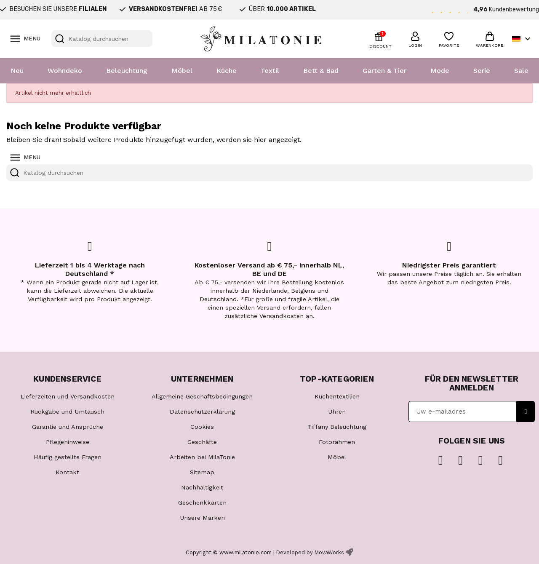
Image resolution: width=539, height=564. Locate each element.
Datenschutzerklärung (202, 411)
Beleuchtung (126, 71)
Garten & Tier (384, 71)
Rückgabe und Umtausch (67, 411)
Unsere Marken (202, 517)
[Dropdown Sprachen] (522, 39)
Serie (481, 71)
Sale (521, 71)
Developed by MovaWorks (310, 552)
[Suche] (101, 38)
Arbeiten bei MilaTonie (202, 457)
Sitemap (202, 472)
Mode (439, 71)
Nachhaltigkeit (202, 487)
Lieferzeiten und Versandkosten (68, 396)
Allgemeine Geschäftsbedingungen (202, 396)
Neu (17, 71)
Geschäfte (202, 441)
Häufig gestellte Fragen (67, 457)
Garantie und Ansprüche (67, 426)
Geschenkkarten (202, 502)
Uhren (337, 411)
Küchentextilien (337, 396)
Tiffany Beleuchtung (336, 426)
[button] (415, 38)
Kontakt (67, 472)
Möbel (181, 71)
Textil (270, 71)
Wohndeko (65, 71)
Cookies (202, 426)
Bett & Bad (321, 71)
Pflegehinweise (67, 441)
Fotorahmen (337, 441)
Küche (226, 71)
